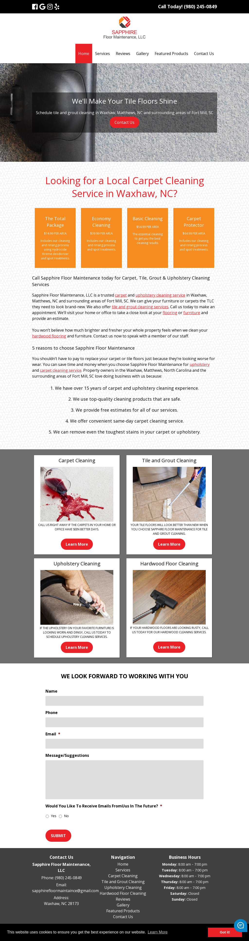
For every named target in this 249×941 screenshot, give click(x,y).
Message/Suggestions (67, 755)
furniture (191, 312)
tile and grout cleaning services (140, 306)
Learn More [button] (158, 932)
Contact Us (204, 53)
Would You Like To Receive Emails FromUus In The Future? (103, 806)
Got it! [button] (225, 932)
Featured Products (171, 53)
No (66, 816)
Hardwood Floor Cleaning (123, 893)
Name (51, 691)
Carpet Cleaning (123, 875)
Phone (51, 712)
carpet (121, 295)
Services (102, 53)
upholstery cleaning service (160, 295)
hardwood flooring (49, 336)
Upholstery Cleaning (123, 887)
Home (83, 53)
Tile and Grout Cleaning (123, 881)
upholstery (200, 364)
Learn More (77, 544)
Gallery (142, 53)
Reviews (123, 53)
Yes (53, 816)
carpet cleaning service (60, 370)
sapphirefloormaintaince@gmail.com (65, 890)
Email (52, 734)
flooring (170, 312)
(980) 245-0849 (68, 877)
